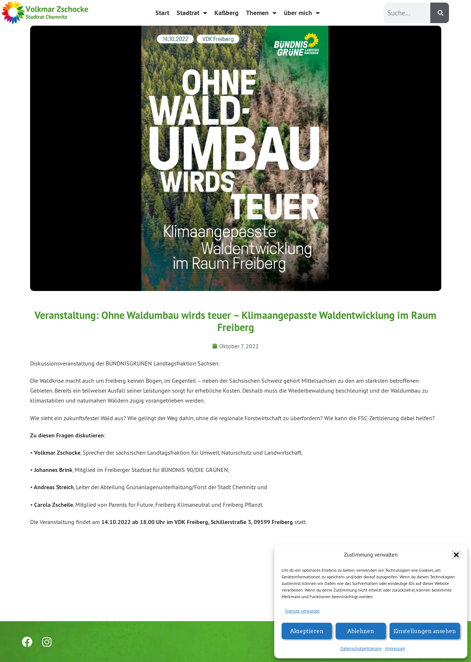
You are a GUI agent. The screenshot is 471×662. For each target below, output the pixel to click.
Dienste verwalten (302, 611)
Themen (261, 13)
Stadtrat (192, 13)
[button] (456, 555)
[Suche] (439, 13)
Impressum (395, 648)
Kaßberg (226, 12)
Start (162, 12)
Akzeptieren (306, 630)
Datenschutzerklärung (360, 648)
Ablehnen (360, 630)
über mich (302, 13)
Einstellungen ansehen (425, 630)
